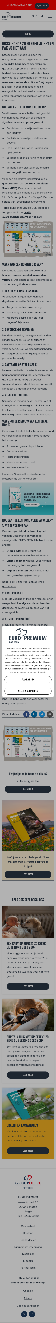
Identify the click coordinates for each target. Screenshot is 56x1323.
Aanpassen (28, 679)
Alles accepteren (28, 691)
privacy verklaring (18, 672)
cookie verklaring (41, 669)
